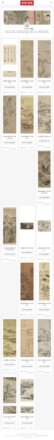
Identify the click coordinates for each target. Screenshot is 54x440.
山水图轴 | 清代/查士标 (44, 136)
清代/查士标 (27, 28)
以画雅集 (26, 433)
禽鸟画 (32, 257)
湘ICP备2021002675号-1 (33, 433)
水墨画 (14, 148)
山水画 (14, 92)
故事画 (49, 259)
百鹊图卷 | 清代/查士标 (27, 248)
